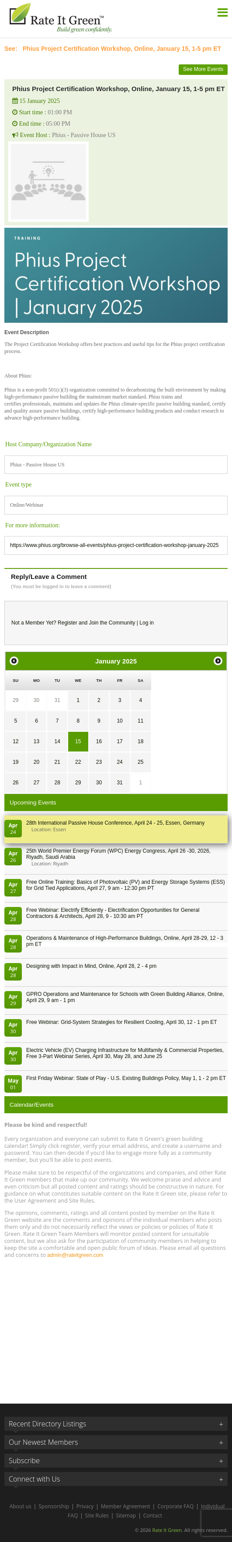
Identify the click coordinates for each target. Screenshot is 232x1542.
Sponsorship (53, 1506)
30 (36, 700)
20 (36, 762)
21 (57, 762)
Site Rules (97, 1515)
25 (140, 762)
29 (15, 700)
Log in (146, 623)
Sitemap (126, 1515)
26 (15, 783)
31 (57, 700)
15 (78, 741)
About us (20, 1506)
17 (119, 741)
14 (57, 741)
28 (57, 783)
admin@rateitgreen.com (75, 1255)
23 (99, 762)
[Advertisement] (116, 1327)
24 (119, 762)
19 (15, 762)
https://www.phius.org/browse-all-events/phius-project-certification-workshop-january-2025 (114, 545)
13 (36, 741)
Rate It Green (166, 1530)
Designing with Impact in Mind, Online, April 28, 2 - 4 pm (91, 966)
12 (15, 741)
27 (36, 783)
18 (140, 741)
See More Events (203, 69)
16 (99, 741)
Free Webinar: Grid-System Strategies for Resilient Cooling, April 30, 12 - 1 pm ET (121, 1022)
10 (119, 721)
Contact (152, 1515)
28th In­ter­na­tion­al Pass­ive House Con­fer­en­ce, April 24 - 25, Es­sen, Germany (115, 823)
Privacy (85, 1506)
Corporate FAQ (175, 1506)
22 (78, 762)
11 (140, 721)
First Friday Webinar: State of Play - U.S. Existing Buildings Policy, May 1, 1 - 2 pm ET (126, 1078)
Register (67, 623)
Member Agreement (125, 1506)
